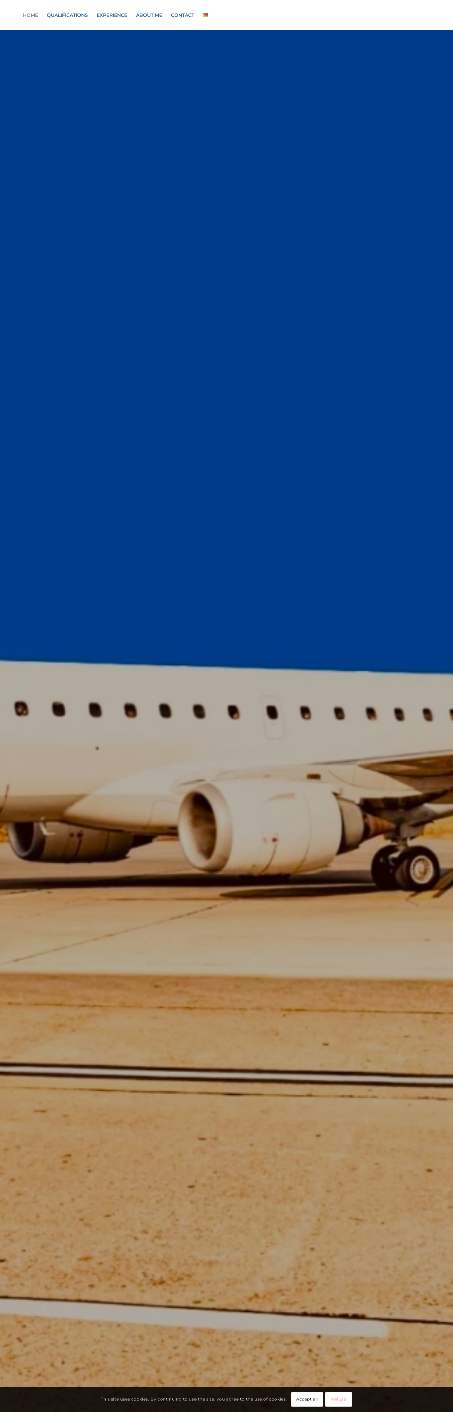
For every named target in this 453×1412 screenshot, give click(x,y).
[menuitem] (30, 15)
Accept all (307, 1399)
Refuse (338, 1399)
